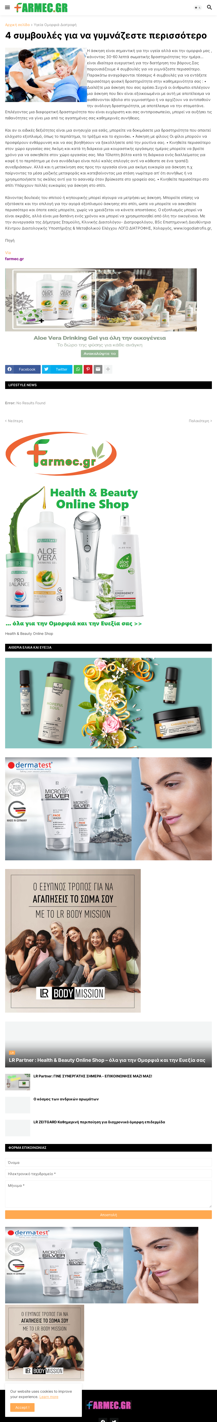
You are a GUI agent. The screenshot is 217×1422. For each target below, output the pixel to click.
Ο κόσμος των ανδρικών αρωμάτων (66, 1099)
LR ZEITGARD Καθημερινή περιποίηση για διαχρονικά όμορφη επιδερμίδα (99, 1122)
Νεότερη (15, 421)
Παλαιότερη (199, 421)
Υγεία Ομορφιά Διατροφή (55, 25)
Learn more (48, 1396)
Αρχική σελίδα (17, 25)
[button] (7, 7)
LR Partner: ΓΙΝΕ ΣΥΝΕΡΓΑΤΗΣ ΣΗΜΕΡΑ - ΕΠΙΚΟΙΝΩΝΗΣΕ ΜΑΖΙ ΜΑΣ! (93, 1076)
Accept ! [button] (22, 1407)
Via (8, 252)
